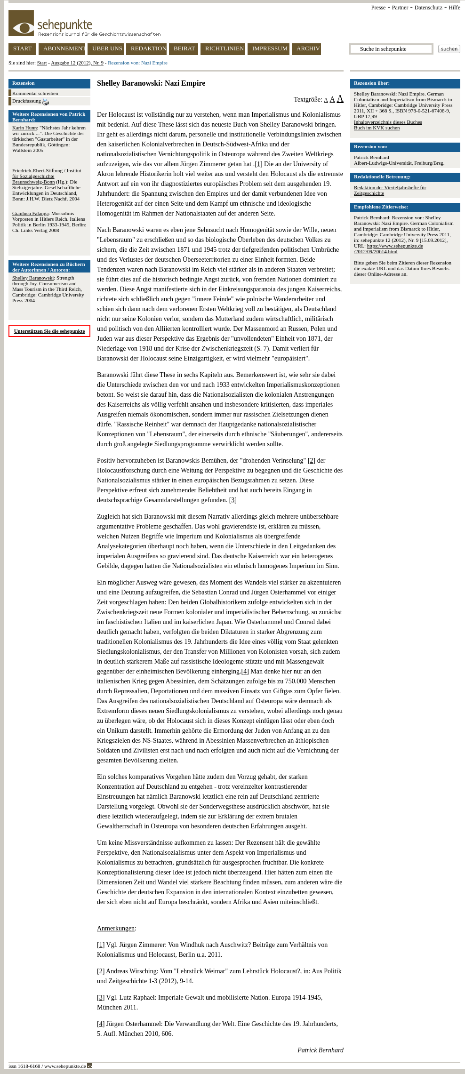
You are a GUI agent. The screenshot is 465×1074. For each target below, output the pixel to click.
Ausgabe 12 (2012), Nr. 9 (77, 62)
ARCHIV (308, 48)
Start (42, 62)
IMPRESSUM (270, 48)
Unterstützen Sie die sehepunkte (49, 331)
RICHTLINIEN (224, 48)
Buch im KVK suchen (377, 127)
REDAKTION (149, 48)
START (22, 48)
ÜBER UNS (107, 48)
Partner (400, 7)
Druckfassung (30, 101)
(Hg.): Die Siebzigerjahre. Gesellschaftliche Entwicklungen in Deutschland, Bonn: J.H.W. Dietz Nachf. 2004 (46, 184)
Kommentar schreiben (35, 93)
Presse (378, 7)
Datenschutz (428, 7)
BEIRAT (184, 48)
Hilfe (454, 7)
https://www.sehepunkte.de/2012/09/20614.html (388, 248)
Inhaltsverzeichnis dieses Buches (388, 122)
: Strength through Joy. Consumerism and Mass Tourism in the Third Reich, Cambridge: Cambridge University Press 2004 (48, 289)
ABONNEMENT (64, 48)
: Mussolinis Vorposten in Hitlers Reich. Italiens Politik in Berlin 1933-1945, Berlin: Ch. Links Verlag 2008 (49, 221)
